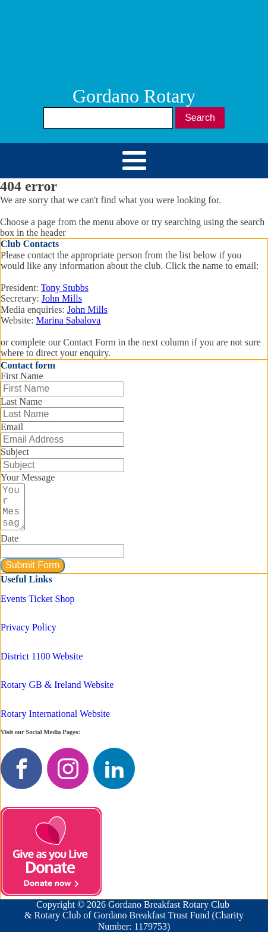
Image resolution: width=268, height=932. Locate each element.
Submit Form (32, 565)
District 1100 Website (42, 656)
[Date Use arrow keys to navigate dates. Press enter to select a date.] (62, 551)
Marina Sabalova (68, 320)
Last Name (21, 401)
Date (9, 538)
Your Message (28, 477)
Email (12, 427)
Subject (15, 452)
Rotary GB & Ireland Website (57, 685)
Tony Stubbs (65, 288)
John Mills (62, 298)
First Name (22, 376)
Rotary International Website (55, 714)
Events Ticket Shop (37, 599)
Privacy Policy (28, 627)
